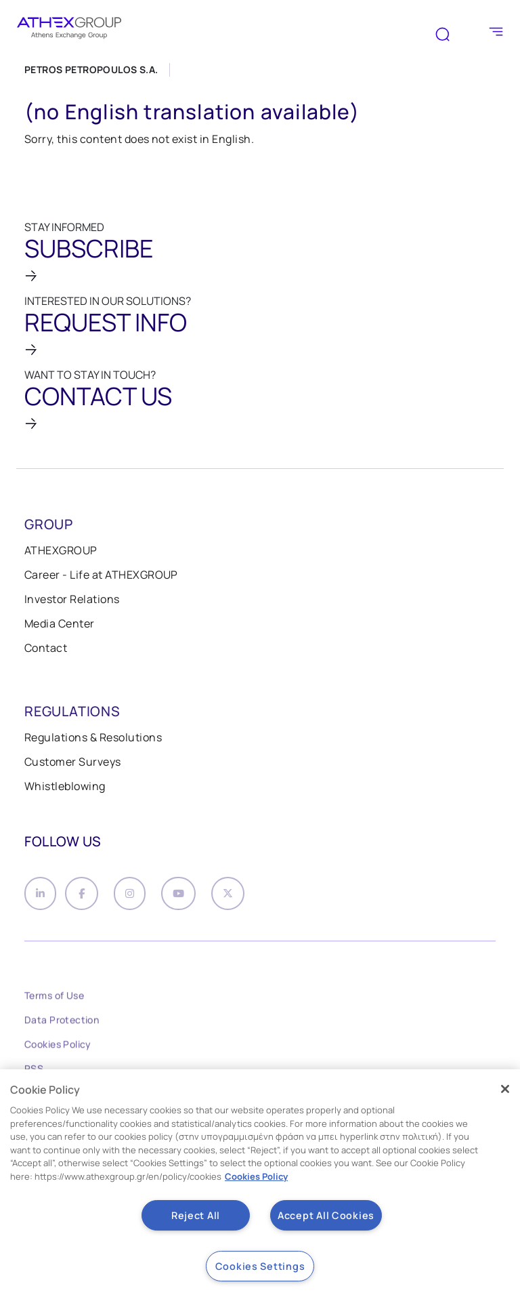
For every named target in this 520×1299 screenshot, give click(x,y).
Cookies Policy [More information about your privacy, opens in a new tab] (256, 1176)
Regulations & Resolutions (93, 737)
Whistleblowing (65, 786)
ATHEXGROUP (61, 550)
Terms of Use (54, 999)
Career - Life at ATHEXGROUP (101, 574)
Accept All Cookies (326, 1215)
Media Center (59, 623)
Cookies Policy (57, 1048)
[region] (260, 1184)
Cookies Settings (260, 1266)
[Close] (505, 1089)
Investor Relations (72, 599)
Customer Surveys (72, 761)
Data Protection (61, 1024)
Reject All (195, 1215)
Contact (45, 647)
